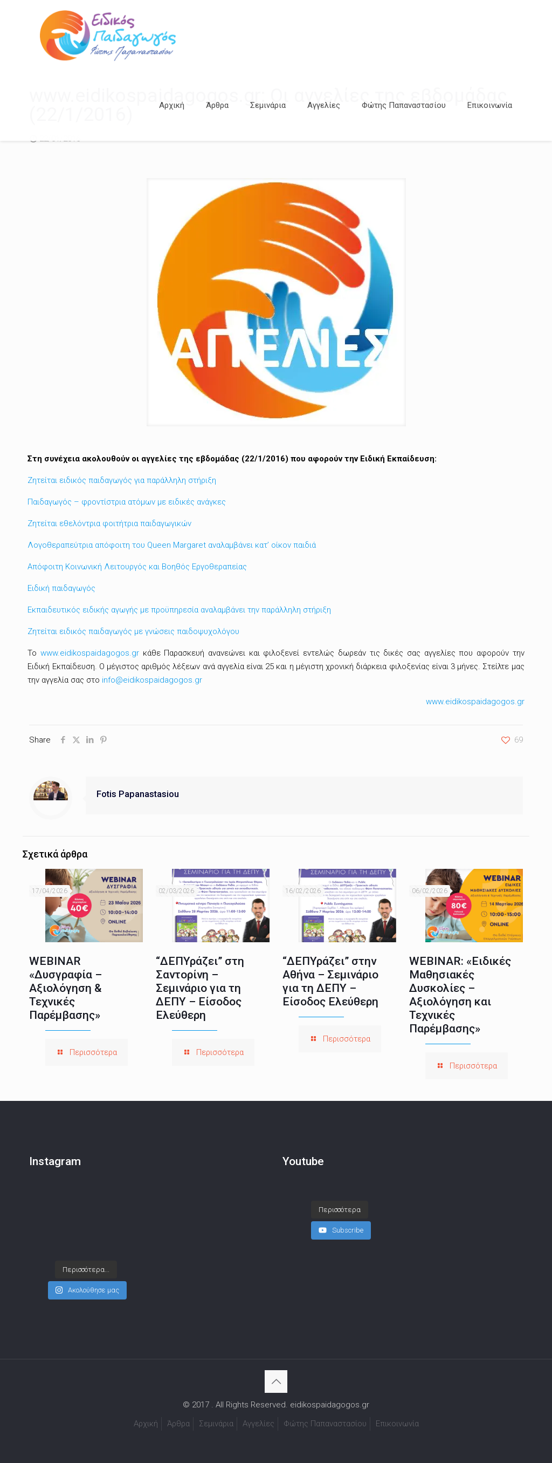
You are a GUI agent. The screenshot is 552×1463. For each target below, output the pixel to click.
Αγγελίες (258, 1423)
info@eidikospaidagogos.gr (152, 680)
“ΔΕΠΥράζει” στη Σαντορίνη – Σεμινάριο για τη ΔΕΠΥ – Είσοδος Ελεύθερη (200, 988)
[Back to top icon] (276, 1381)
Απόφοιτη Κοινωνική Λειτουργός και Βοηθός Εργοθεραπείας (137, 566)
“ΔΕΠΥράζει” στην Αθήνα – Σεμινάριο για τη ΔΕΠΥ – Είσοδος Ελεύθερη (330, 981)
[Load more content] (339, 1210)
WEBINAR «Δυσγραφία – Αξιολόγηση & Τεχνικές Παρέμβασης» (65, 988)
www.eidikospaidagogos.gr (89, 653)
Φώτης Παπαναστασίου (325, 1423)
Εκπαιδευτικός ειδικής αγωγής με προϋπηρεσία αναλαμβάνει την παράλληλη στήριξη (179, 610)
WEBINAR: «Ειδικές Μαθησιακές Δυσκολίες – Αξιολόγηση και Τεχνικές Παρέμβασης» (460, 995)
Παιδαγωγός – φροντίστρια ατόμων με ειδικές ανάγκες (126, 502)
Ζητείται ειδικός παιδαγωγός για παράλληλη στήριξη (121, 480)
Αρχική (146, 1423)
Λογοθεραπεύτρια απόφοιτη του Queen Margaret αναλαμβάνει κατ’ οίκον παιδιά (171, 545)
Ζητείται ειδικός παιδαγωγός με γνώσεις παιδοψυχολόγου (133, 631)
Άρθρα (178, 1423)
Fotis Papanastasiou (137, 794)
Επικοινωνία (397, 1423)
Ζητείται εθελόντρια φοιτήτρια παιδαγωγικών (109, 523)
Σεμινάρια (216, 1423)
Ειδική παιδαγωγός (61, 588)
